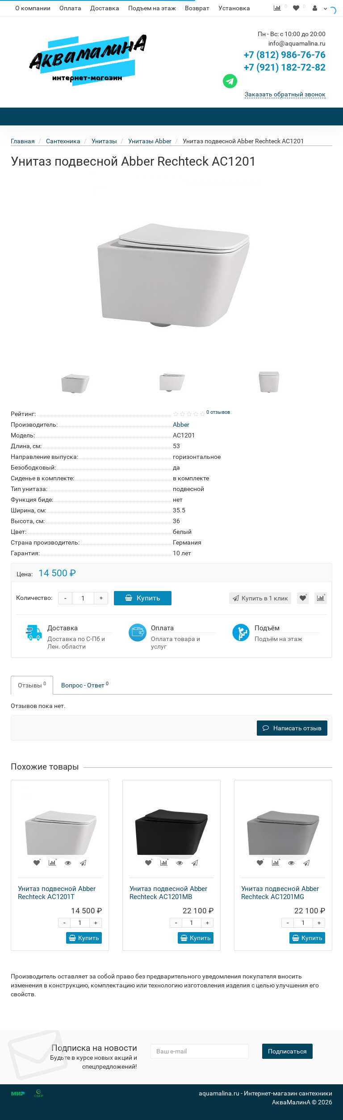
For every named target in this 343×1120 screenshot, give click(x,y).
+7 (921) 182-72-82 (273, 83)
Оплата (70, 8)
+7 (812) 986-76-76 (285, 71)
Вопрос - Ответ (85, 701)
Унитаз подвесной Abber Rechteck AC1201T (57, 909)
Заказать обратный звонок (285, 110)
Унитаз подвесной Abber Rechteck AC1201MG (280, 909)
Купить (142, 614)
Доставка (104, 8)
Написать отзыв (292, 744)
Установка (234, 8)
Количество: (34, 613)
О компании (32, 8)
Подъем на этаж (152, 8)
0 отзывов (218, 428)
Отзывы (32, 701)
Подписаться (287, 1051)
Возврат (197, 8)
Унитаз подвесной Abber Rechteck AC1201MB (168, 909)
